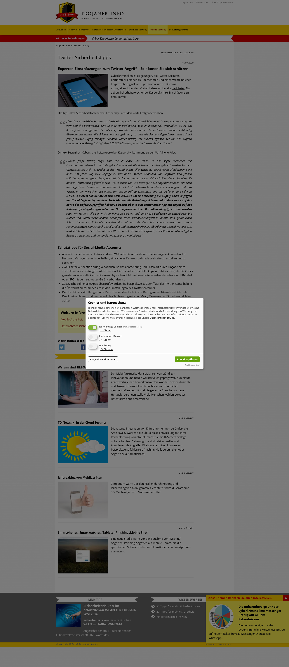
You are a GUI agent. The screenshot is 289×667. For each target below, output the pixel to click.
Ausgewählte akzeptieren (103, 359)
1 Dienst (105, 330)
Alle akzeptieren (187, 359)
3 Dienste (106, 349)
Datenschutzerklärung (162, 317)
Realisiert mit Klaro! (192, 365)
